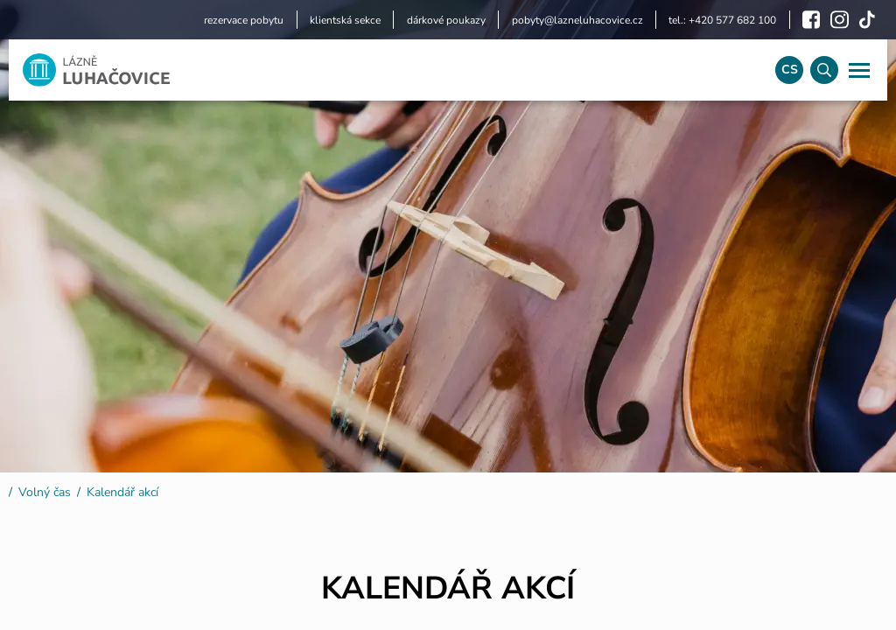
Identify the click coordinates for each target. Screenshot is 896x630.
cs (789, 69)
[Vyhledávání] (824, 70)
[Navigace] (859, 70)
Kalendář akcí (122, 492)
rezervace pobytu (244, 20)
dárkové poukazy (446, 20)
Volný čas (44, 492)
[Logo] (385, 70)
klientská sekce (345, 20)
